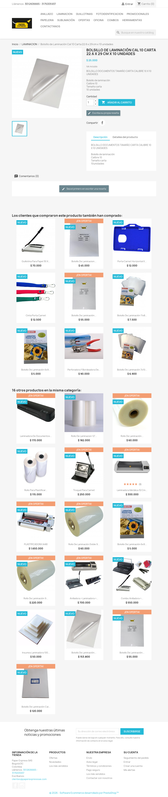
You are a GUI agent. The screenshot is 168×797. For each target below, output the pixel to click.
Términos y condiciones (99, 765)
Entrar (127, 761)
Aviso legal (91, 761)
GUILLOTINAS (84, 14)
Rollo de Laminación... (132, 436)
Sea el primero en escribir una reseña (84, 189)
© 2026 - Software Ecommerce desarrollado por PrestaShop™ (84, 793)
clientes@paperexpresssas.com (29, 779)
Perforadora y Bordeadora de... (84, 369)
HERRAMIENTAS (132, 20)
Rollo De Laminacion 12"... (84, 436)
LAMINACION (64, 14)
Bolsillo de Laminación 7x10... (132, 369)
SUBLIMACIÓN (66, 20)
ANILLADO (46, 14)
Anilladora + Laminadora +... (84, 598)
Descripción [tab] (100, 137)
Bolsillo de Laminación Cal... (36, 706)
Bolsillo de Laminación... (84, 315)
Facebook (15, 785)
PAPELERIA (47, 20)
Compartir (102, 123)
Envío (89, 757)
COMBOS (113, 20)
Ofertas (53, 757)
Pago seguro (93, 769)
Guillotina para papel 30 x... (36, 261)
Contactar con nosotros (99, 778)
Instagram (22, 785)
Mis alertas (129, 769)
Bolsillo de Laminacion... (84, 261)
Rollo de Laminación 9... (36, 598)
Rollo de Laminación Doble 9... (84, 544)
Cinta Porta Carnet (36, 315)
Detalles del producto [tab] (125, 137)
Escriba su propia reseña (103, 113)
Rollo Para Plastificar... (35, 490)
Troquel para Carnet (84, 490)
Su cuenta (131, 752)
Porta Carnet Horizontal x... (132, 261)
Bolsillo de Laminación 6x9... (36, 369)
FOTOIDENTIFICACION (109, 14)
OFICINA (99, 20)
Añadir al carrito (117, 102)
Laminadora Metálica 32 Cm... (132, 490)
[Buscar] (135, 32)
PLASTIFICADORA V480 (36, 544)
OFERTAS (84, 20)
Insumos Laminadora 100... (36, 652)
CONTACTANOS (50, 26)
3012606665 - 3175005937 (40, 4)
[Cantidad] (90, 102)
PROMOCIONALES (138, 14)
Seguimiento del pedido (136, 757)
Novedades (55, 761)
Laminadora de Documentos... (36, 436)
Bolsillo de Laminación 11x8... (132, 315)
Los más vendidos (58, 765)
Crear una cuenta (133, 765)
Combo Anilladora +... (132, 598)
